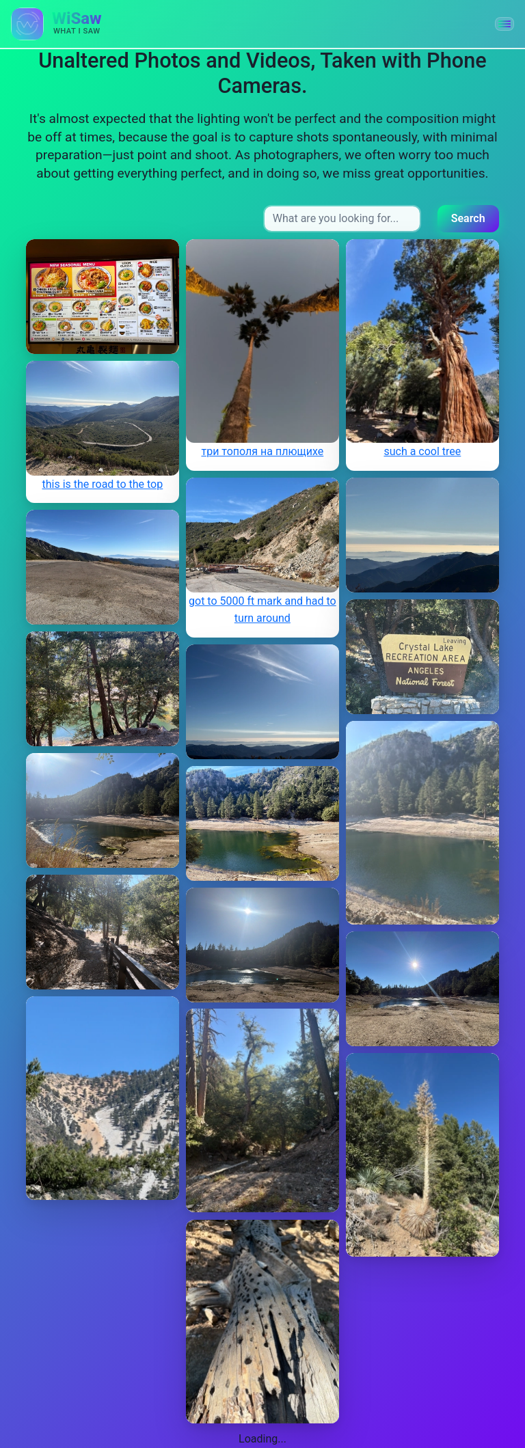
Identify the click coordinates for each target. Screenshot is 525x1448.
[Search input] (342, 218)
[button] (504, 24)
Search (468, 218)
